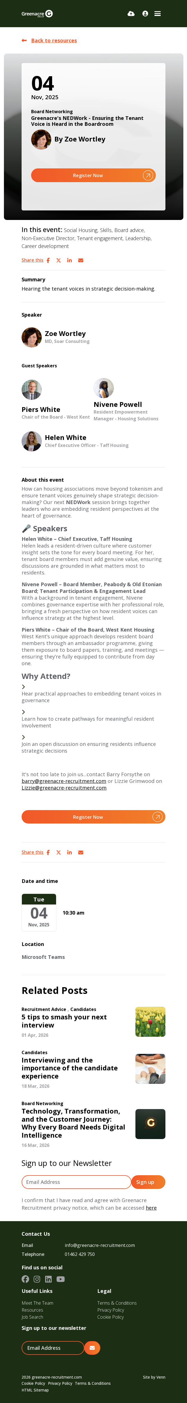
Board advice (129, 230)
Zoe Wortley (84, 138)
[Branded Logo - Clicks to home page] (37, 13)
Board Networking (52, 111)
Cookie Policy (110, 1317)
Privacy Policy (110, 1310)
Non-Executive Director (48, 238)
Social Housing (80, 230)
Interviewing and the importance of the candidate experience (70, 1068)
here (151, 1207)
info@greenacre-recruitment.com (100, 1245)
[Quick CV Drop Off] (131, 13)
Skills (106, 230)
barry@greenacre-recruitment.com (64, 781)
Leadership (138, 238)
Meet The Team (37, 1303)
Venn (160, 1377)
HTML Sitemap (35, 1390)
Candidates (83, 1009)
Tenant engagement (100, 238)
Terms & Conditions (117, 1303)
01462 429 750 (80, 1254)
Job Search (32, 1317)
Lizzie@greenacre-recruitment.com (64, 787)
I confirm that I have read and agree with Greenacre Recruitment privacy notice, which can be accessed (89, 1204)
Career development (45, 246)
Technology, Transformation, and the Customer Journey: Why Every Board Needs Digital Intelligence (73, 1123)
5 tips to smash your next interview (64, 1021)
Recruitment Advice (44, 1009)
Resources (32, 1310)
